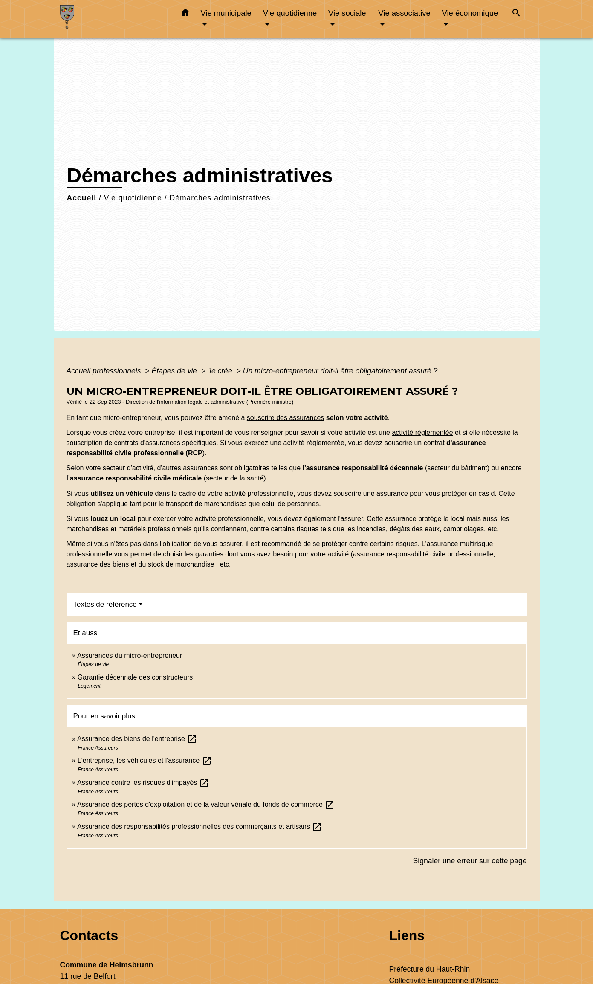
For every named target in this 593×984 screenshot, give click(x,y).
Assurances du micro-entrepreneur (129, 655)
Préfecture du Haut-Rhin (429, 969)
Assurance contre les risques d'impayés (143, 782)
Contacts (89, 935)
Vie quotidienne (133, 198)
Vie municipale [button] (226, 13)
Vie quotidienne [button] (290, 13)
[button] (185, 14)
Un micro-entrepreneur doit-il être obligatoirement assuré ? (340, 371)
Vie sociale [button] (347, 13)
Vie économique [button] (470, 13)
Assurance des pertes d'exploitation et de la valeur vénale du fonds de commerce (206, 804)
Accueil (82, 198)
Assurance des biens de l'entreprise (137, 738)
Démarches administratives (219, 198)
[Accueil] (113, 19)
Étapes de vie (176, 371)
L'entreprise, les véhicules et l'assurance (145, 760)
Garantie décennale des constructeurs (135, 677)
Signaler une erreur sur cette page (470, 861)
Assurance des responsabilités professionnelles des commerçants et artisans (199, 826)
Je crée (221, 371)
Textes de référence (105, 604)
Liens (407, 935)
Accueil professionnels (105, 371)
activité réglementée (422, 432)
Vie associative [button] (404, 13)
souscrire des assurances (285, 417)
